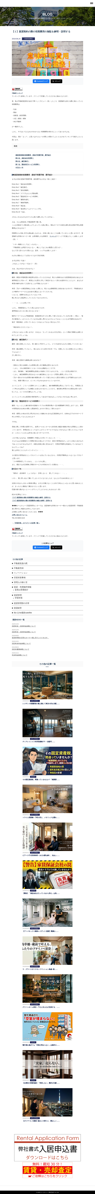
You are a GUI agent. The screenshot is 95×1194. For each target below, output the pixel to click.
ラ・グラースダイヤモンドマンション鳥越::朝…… (40, 969)
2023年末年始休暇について (21, 643)
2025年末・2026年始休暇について (24, 626)
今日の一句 (19, 167)
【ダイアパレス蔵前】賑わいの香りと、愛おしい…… (41, 1121)
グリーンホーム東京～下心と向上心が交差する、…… (41, 1007)
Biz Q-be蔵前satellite (23, 613)
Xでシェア (56, 81)
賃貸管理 (18, 595)
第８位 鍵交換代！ (22, 161)
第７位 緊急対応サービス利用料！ (27, 164)
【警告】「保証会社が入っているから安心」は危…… (41, 893)
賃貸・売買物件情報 (22, 587)
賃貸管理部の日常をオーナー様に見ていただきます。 (30, 638)
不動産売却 (19, 568)
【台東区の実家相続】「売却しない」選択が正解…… (41, 1083)
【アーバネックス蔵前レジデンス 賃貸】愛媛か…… (40, 931)
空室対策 (19, 598)
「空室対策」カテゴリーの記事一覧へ (26, 523)
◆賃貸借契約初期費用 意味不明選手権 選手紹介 (33, 155)
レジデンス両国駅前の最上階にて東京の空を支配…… (41, 703)
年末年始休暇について (19, 655)
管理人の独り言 (20, 582)
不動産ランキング (17, 93)
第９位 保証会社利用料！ (24, 158)
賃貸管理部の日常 (21, 603)
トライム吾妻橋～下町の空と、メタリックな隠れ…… (41, 817)
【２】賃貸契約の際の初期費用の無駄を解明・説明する (31, 497)
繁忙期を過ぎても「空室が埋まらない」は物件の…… (41, 1045)
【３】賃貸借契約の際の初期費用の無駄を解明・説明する (32, 500)
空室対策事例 (20, 577)
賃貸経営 (18, 608)
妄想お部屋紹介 (21, 590)
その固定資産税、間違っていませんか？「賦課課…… (41, 779)
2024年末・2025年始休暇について (24, 632)
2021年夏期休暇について (20, 649)
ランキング (53, 236)
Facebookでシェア (41, 81)
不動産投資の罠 (20, 563)
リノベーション (20, 573)
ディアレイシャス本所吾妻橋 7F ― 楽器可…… (39, 741)
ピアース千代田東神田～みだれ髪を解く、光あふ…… (41, 855)
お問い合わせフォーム (19, 515)
